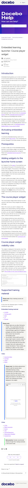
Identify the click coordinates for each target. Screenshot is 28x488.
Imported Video (8, 357)
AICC (5, 315)
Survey (6, 429)
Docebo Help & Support (6, 37)
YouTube (6, 358)
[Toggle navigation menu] (20, 2)
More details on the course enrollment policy (15, 271)
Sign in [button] (23, 2)
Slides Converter (8, 427)
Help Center (12, 138)
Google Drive (7, 436)
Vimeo (5, 360)
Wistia (5, 362)
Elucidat (6, 319)
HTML (5, 425)
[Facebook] (2, 449)
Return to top (5, 469)
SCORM (6, 312)
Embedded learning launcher (7, 39)
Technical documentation (17, 37)
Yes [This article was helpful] (10, 457)
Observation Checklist (9, 434)
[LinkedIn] (6, 449)
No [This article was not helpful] (17, 457)
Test (5, 430)
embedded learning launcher (16, 114)
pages (13, 165)
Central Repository (9, 432)
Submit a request (19, 464)
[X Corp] (4, 449)
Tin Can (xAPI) (7, 314)
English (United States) (21, 484)
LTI (5, 317)
